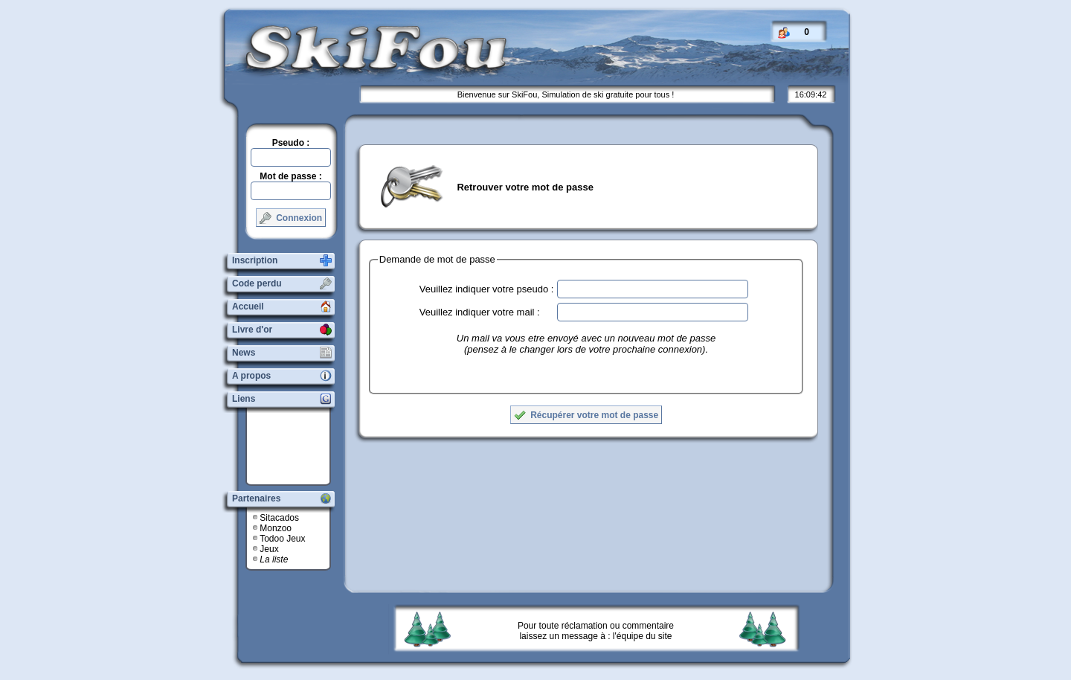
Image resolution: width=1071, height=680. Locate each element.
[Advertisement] (293, 446)
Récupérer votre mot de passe (586, 415)
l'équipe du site (642, 636)
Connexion (291, 218)
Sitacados (279, 518)
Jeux (269, 549)
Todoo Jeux (282, 538)
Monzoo (276, 528)
